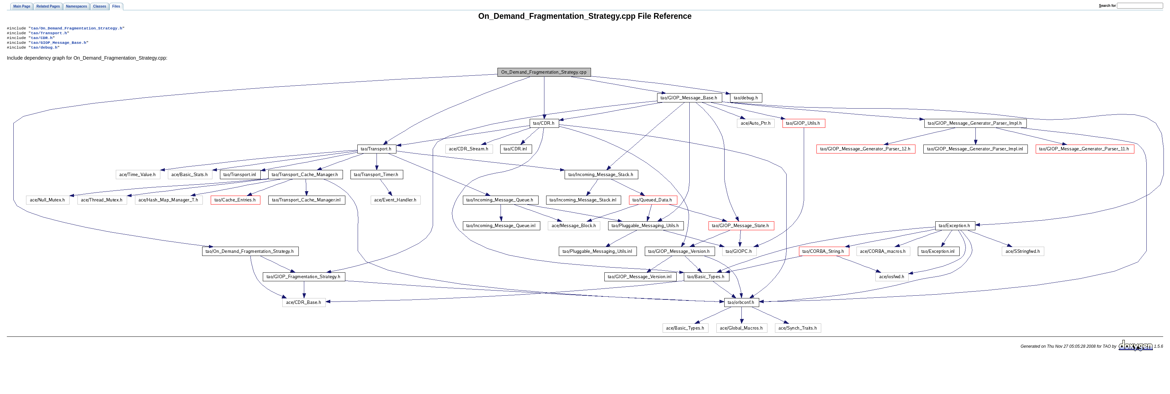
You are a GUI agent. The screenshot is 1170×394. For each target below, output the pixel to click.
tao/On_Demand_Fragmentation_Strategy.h (76, 29)
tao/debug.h (44, 50)
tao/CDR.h (41, 39)
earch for (1107, 6)
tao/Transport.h (49, 34)
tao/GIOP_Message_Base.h (58, 45)
